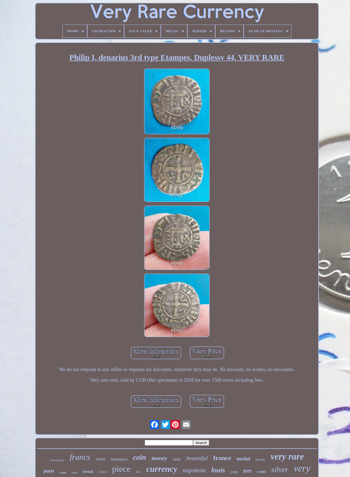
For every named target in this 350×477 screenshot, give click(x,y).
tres (247, 471)
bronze (260, 459)
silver (279, 469)
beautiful (197, 458)
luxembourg (57, 460)
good (74, 472)
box (138, 472)
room (100, 458)
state (177, 459)
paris (49, 471)
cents (261, 471)
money (159, 458)
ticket (103, 472)
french (88, 472)
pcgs (234, 471)
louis (218, 470)
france (222, 457)
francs (80, 456)
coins (63, 472)
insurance (119, 459)
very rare (287, 456)
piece (121, 469)
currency (161, 469)
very (302, 468)
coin (139, 457)
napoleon (194, 470)
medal (243, 458)
